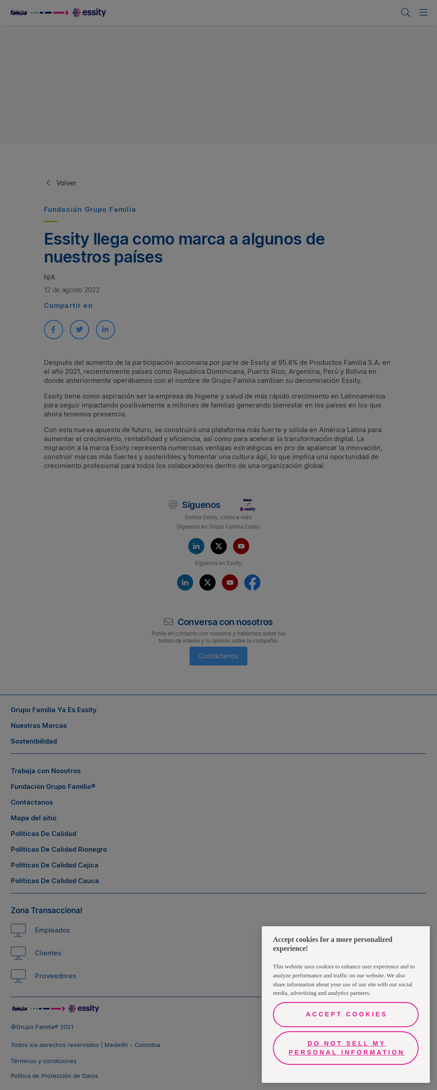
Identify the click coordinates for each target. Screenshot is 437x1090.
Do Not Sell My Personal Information (347, 1048)
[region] (346, 1004)
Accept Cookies (346, 1014)
